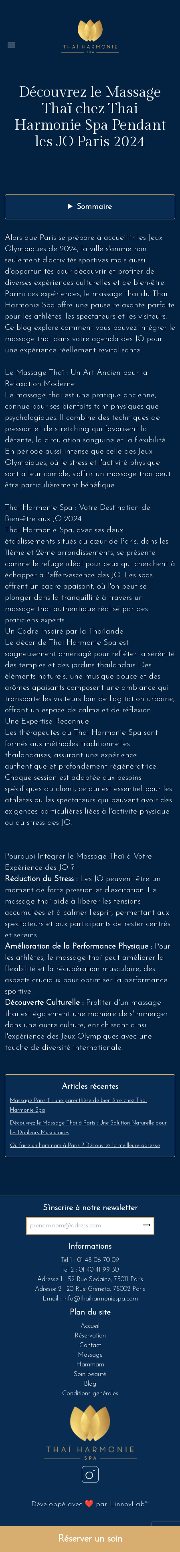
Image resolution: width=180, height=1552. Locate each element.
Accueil (90, 1326)
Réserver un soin (90, 1539)
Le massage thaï (35, 395)
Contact (90, 1345)
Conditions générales (90, 1393)
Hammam (90, 1365)
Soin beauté (90, 1374)
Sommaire (94, 207)
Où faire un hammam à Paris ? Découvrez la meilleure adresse (85, 1146)
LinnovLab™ (129, 1504)
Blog (90, 1384)
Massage (90, 1355)
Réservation (90, 1336)
